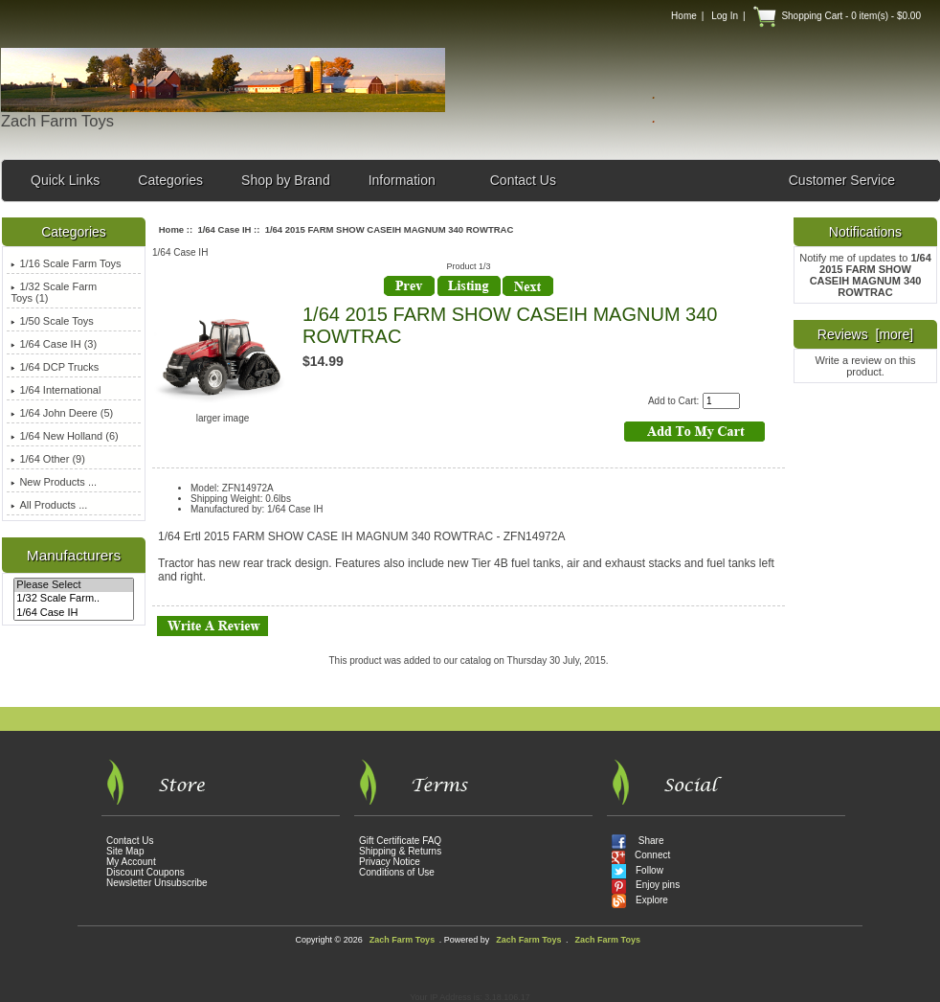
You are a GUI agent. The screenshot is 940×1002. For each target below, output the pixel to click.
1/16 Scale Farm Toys (66, 263)
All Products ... (49, 505)
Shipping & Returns (400, 851)
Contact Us (523, 180)
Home (684, 16)
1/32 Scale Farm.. (73, 598)
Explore (640, 902)
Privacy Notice (389, 861)
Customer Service (842, 180)
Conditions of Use (397, 872)
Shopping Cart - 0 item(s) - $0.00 (836, 16)
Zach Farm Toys (402, 940)
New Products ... (54, 482)
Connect (641, 857)
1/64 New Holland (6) (64, 436)
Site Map (125, 851)
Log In (724, 16)
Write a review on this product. (866, 365)
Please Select (73, 585)
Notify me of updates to (865, 274)
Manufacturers (74, 555)
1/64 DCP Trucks (55, 367)
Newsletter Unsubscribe (157, 882)
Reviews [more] (865, 334)
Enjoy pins (646, 886)
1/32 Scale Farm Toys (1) (54, 292)
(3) (54, 344)
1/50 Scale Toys (52, 321)
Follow (637, 872)
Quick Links (65, 180)
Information (402, 180)
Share (637, 842)
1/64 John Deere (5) (62, 413)
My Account (131, 861)
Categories (170, 180)
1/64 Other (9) (47, 459)
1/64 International (56, 390)
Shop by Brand (285, 180)
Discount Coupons (145, 872)
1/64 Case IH (73, 613)
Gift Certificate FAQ (400, 840)
